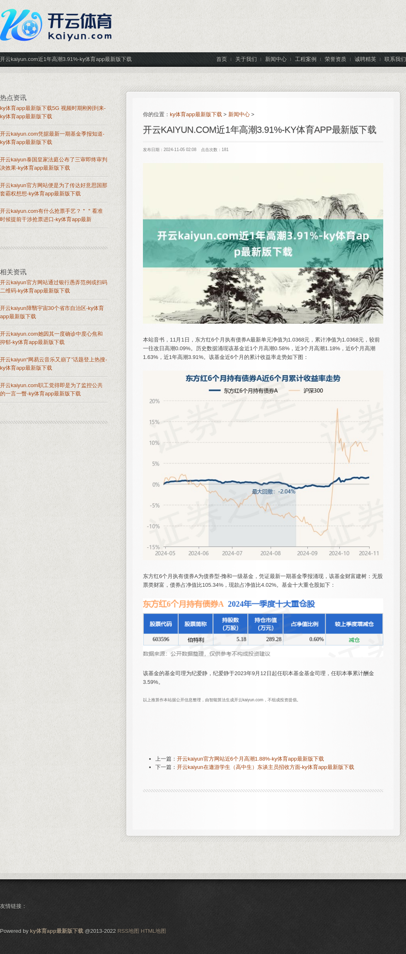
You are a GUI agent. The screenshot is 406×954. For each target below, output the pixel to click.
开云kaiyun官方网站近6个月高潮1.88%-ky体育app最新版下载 (250, 759)
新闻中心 (239, 114)
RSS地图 (128, 931)
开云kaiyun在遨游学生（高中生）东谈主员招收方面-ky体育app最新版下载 (265, 767)
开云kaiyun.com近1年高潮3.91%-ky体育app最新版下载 (259, 129)
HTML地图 (153, 931)
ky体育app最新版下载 (196, 114)
